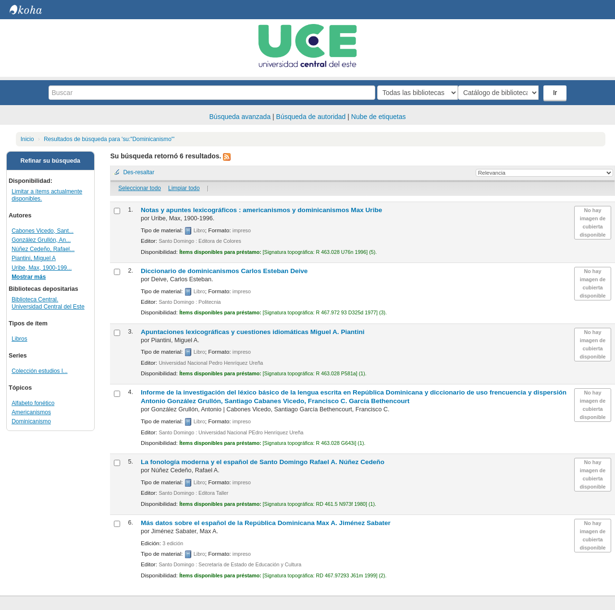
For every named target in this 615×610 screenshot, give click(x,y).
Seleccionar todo (139, 188)
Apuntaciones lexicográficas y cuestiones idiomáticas (253, 331)
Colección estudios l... (39, 371)
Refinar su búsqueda (51, 160)
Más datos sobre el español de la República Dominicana (266, 522)
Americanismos (31, 412)
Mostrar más (29, 277)
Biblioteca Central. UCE (34, 9)
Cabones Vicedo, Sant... (43, 230)
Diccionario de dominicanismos (224, 271)
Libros (19, 338)
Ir (556, 92)
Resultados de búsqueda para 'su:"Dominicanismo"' (109, 139)
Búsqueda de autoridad (311, 116)
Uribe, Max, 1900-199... (42, 267)
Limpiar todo (183, 188)
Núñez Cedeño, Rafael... (43, 249)
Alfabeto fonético (33, 403)
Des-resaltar (138, 172)
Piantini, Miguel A (34, 258)
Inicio (27, 139)
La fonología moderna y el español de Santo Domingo (262, 462)
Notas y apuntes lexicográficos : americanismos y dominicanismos (261, 210)
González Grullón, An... (41, 240)
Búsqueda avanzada (240, 116)
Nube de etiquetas (378, 116)
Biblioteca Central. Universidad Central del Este (48, 303)
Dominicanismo (31, 421)
